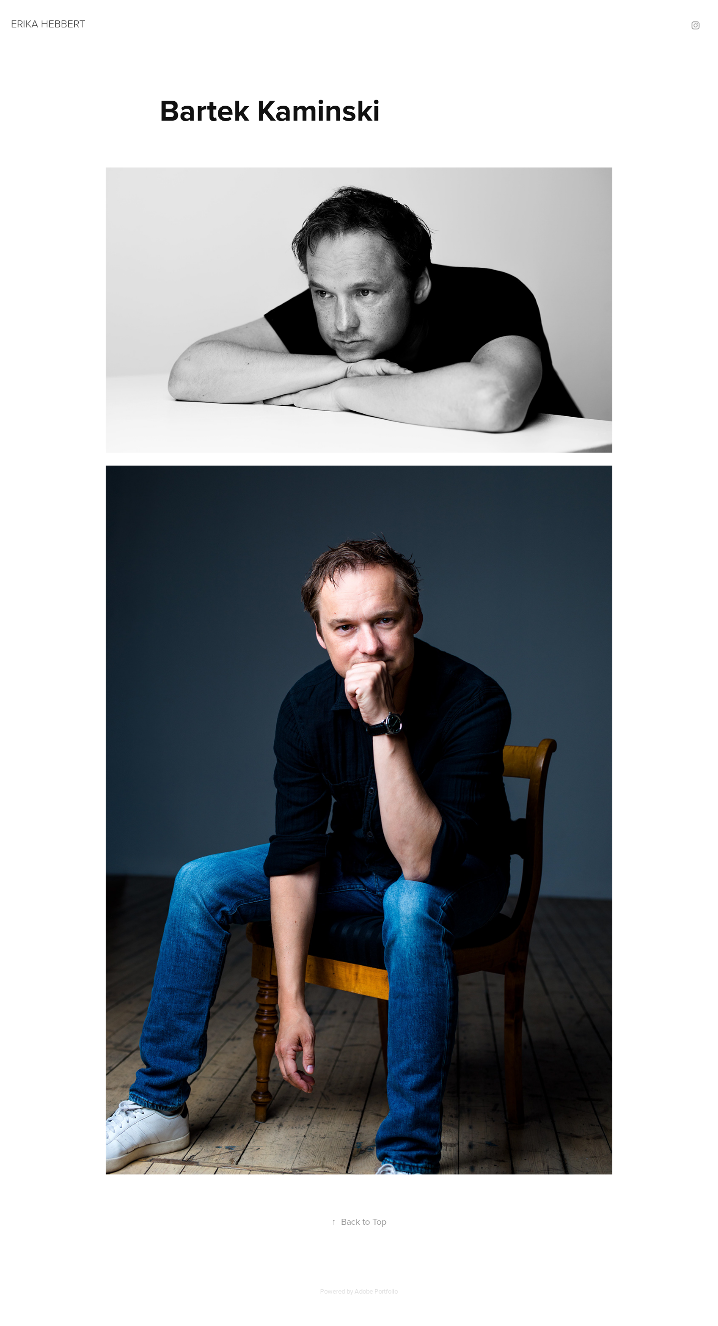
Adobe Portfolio (376, 1291)
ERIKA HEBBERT (48, 23)
